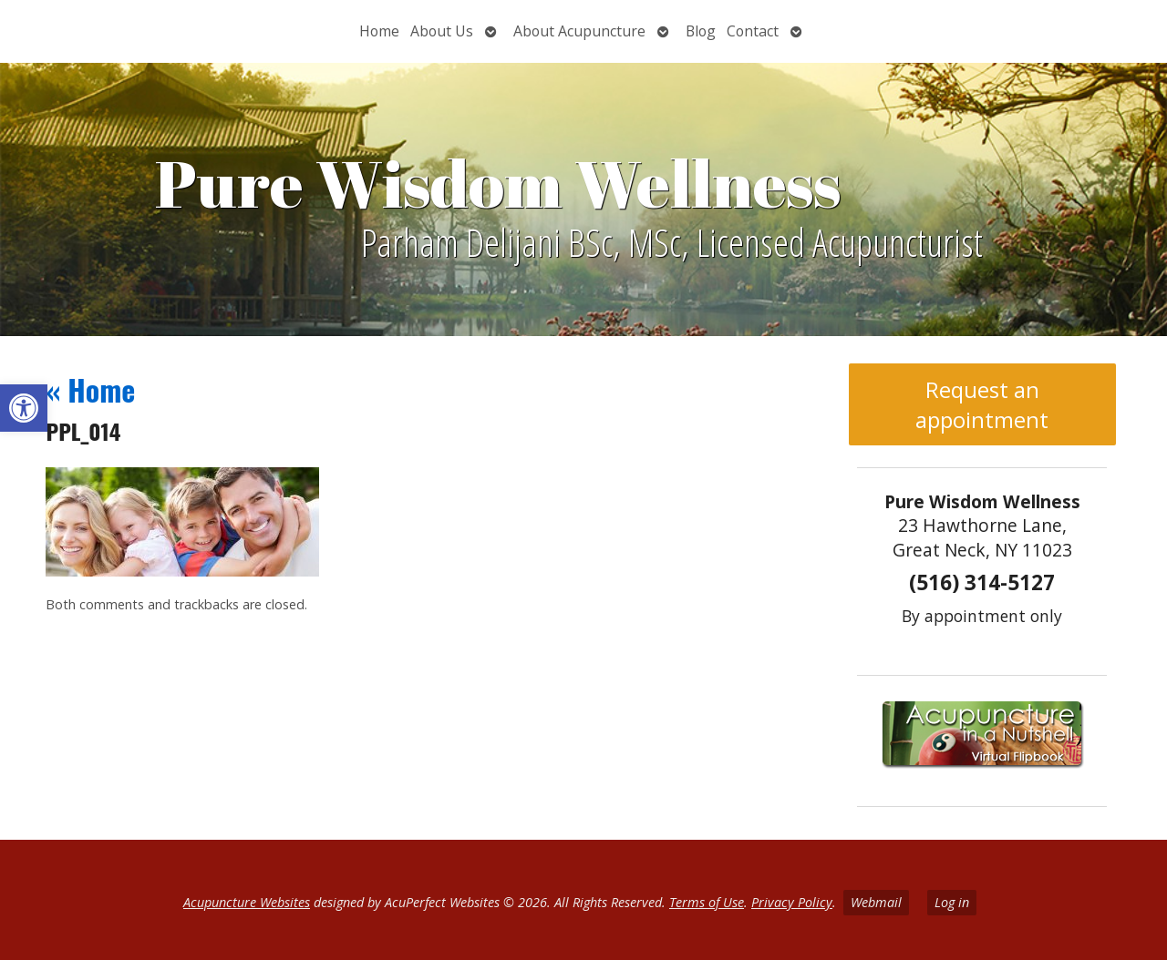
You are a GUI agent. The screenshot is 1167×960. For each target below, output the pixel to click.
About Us (441, 31)
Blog (701, 31)
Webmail (876, 902)
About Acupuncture (579, 31)
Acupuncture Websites (246, 902)
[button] (23, 408)
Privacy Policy (791, 902)
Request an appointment (981, 404)
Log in (952, 902)
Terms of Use (706, 902)
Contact (753, 31)
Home (379, 31)
